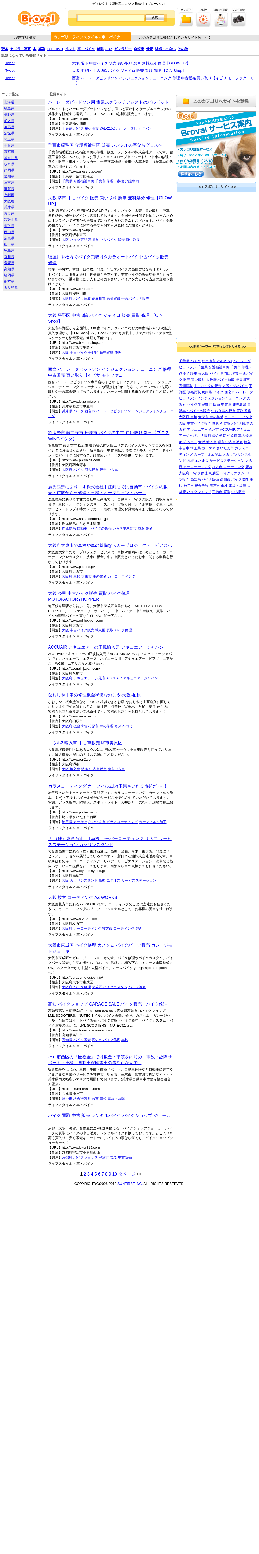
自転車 (139, 49)
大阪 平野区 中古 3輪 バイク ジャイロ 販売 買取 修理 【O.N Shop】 (129, 70)
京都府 (9, 195)
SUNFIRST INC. (130, 1184)
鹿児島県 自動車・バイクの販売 (87, 528)
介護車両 (132, 181)
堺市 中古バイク (104, 240)
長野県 (9, 114)
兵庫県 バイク (73, 411)
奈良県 (9, 213)
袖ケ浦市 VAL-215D (100, 128)
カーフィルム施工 (153, 822)
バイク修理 (123, 630)
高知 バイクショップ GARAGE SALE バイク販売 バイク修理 (107, 1004)
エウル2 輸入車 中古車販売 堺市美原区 (85, 743)
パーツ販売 (137, 987)
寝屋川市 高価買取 (106, 299)
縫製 (100, 49)
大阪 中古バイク (74, 352)
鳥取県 (9, 226)
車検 (124, 1040)
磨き (138, 928)
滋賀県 (9, 189)
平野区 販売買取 (100, 352)
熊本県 (9, 281)
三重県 (9, 182)
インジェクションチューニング (221, 398)
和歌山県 (11, 220)
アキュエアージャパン (140, 678)
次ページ (126, 1174)
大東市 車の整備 (94, 576)
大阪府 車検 (71, 576)
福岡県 (9, 275)
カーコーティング (121, 576)
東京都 (9, 152)
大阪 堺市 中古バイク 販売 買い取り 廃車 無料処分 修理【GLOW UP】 (131, 63)
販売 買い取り (129, 240)
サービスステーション (138, 880)
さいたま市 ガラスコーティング (113, 822)
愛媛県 (9, 263)
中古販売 (125, 1157)
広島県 (9, 238)
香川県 (9, 257)
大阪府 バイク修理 (76, 987)
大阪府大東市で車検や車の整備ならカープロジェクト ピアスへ (110, 545)
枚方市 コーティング (118, 928)
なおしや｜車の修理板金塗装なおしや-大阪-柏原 (94, 695)
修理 (118, 352)
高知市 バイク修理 (106, 1040)
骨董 (149, 49)
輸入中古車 (116, 769)
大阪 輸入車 (71, 769)
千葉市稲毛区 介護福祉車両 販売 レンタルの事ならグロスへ (105, 145)
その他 (183, 49)
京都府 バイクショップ (80, 1157)
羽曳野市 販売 (96, 470)
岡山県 (9, 232)
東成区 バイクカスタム (109, 987)
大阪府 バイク (73, 470)
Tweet (10, 63)
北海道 (9, 102)
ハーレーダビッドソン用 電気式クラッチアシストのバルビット (108, 102)
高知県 (9, 269)
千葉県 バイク (73, 128)
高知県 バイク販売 (76, 1040)
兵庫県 (9, 207)
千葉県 (9, 145)
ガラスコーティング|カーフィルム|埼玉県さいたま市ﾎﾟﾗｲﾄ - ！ (107, 786)
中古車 (113, 470)
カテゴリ (60, 37)
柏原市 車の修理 (100, 726)
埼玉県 (9, 139)
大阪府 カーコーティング (81, 928)
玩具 (4, 49)
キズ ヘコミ (124, 726)
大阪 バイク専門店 (76, 240)
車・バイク (110, 37)
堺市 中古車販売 (94, 769)
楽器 (41, 49)
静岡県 (9, 170)
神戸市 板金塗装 (74, 1099)
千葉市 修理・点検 (109, 181)
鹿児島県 (11, 288)
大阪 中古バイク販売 (78, 630)
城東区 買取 (104, 630)
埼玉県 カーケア (74, 822)
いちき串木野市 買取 (129, 528)
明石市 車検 (97, 1099)
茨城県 (9, 133)
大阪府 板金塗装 (74, 726)
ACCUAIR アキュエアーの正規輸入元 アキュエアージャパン (106, 647)
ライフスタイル (85, 37)
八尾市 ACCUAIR (108, 678)
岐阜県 (9, 164)
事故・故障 (116, 1099)
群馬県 (9, 127)
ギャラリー (123, 49)
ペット (70, 49)
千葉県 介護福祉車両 (78, 181)
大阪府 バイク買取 (76, 299)
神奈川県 (11, 158)
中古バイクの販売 (135, 299)
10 (114, 1174)
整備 (149, 528)
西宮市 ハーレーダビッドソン (108, 411)
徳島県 (9, 250)
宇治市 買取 (108, 1157)
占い (108, 49)
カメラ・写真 (20, 49)
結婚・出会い (165, 49)
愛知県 (9, 176)
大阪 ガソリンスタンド (80, 880)
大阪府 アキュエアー (78, 678)
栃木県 (9, 121)
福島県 (9, 108)
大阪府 (9, 201)
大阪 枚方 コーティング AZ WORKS (82, 897)
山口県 (9, 244)
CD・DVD (55, 49)
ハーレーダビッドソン (133, 128)
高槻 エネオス (109, 880)
